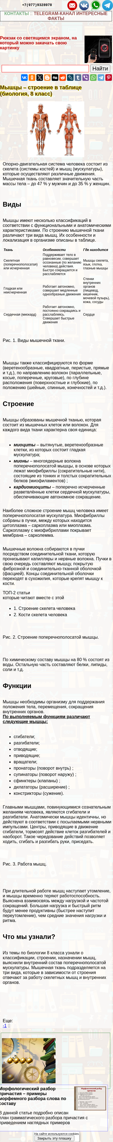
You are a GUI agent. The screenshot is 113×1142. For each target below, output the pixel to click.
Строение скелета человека (47, 608)
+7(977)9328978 (37, 4)
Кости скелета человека (43, 614)
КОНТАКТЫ (16, 13)
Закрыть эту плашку (54, 1138)
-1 (5, 1025)
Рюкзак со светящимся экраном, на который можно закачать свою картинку (38, 43)
